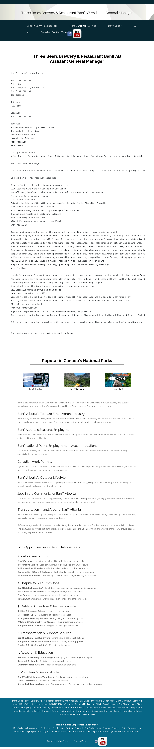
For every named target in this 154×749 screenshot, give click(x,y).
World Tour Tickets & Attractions (67, 709)
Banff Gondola (123, 702)
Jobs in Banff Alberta (83, 733)
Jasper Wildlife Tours (96, 709)
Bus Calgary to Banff (113, 706)
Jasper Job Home (40, 702)
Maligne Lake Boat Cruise (121, 709)
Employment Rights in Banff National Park (50, 733)
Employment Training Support (68, 730)
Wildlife (54, 706)
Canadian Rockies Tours (54, 31)
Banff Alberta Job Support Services (102, 730)
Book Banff (56, 702)
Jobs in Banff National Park (42, 24)
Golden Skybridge (60, 713)
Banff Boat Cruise (86, 716)
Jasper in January (41, 709)
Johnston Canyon (41, 713)
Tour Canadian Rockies (71, 706)
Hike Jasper (43, 706)
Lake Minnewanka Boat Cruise (99, 702)
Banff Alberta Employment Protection (32, 730)
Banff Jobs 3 (115, 24)
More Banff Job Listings (82, 24)
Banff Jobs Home (21, 702)
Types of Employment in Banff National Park (117, 733)
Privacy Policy (81, 743)
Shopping (26, 709)
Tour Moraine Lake (80, 713)
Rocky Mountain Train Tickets (106, 713)
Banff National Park (73, 702)
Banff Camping (28, 706)
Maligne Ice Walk (92, 706)
